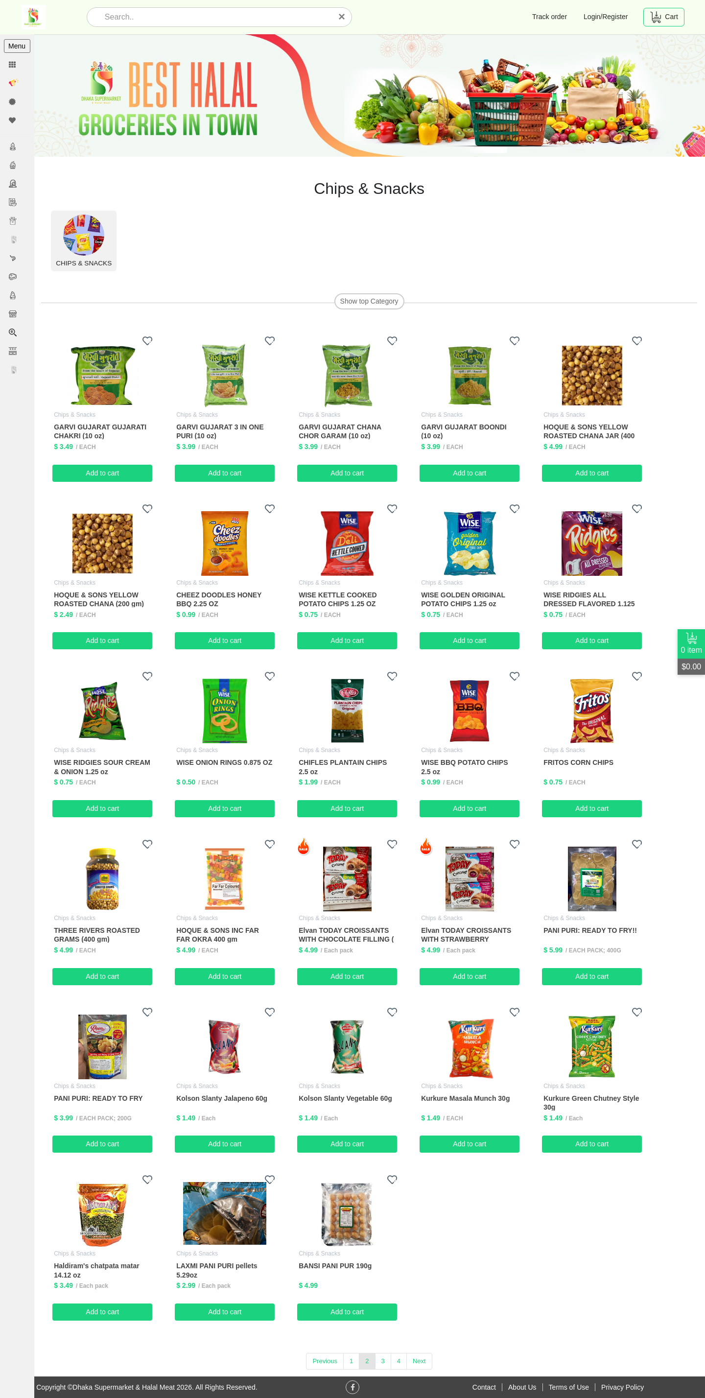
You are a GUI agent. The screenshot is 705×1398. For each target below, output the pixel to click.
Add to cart (103, 472)
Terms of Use (569, 1387)
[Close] (341, 16)
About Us (522, 1387)
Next (419, 1361)
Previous (325, 1361)
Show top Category (369, 301)
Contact (484, 1387)
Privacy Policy (622, 1387)
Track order (549, 17)
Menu (16, 46)
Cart (664, 17)
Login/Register (606, 17)
